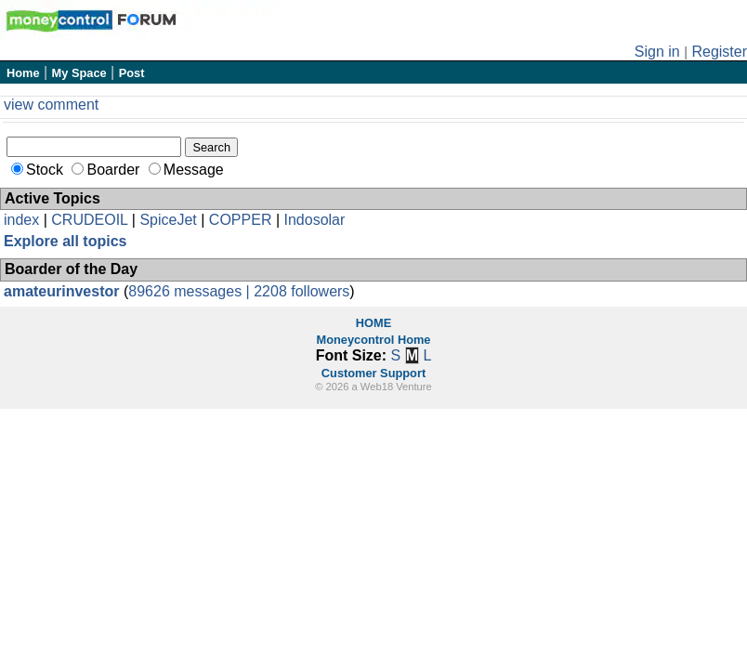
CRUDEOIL (89, 220)
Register (719, 51)
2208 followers (301, 291)
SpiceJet (167, 220)
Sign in (657, 51)
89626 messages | (191, 291)
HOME (373, 323)
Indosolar (314, 220)
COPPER (240, 220)
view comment (51, 104)
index (21, 220)
